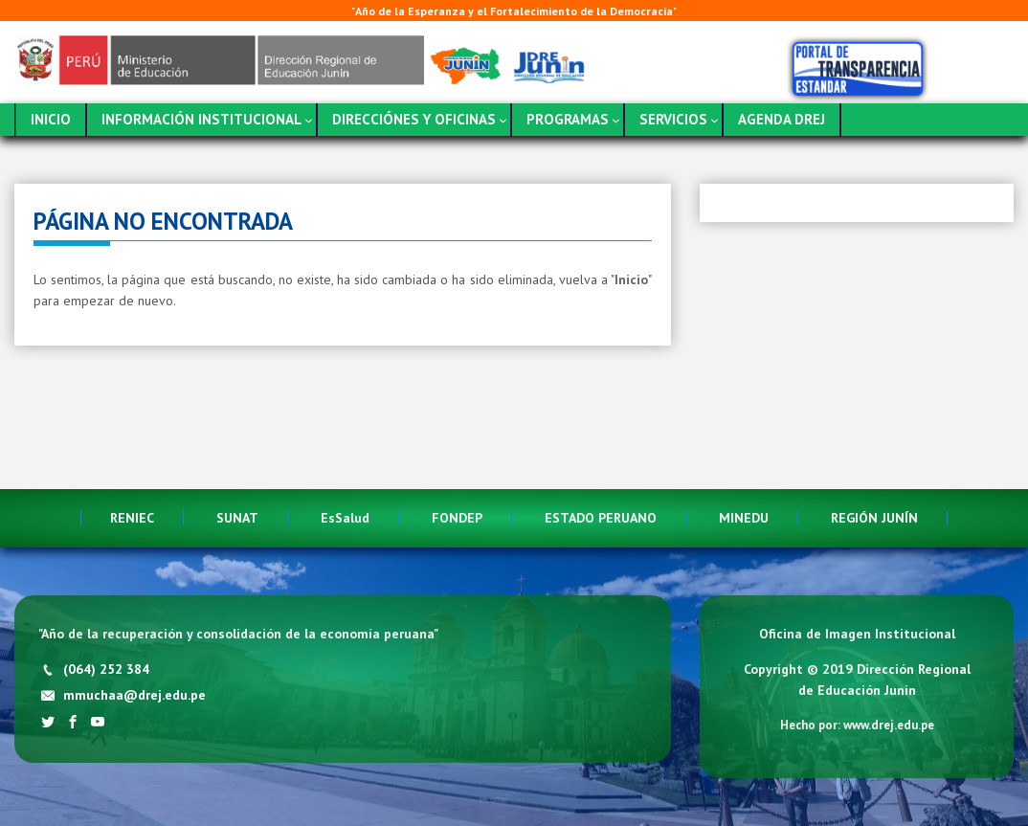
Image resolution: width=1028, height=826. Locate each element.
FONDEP (457, 517)
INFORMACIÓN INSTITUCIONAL (201, 119)
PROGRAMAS (567, 119)
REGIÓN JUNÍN (874, 517)
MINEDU (744, 517)
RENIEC (132, 517)
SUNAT (237, 517)
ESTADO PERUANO (601, 517)
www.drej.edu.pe (888, 725)
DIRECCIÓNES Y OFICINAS (414, 119)
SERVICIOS (673, 119)
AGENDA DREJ (781, 119)
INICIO (51, 119)
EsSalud (345, 517)
